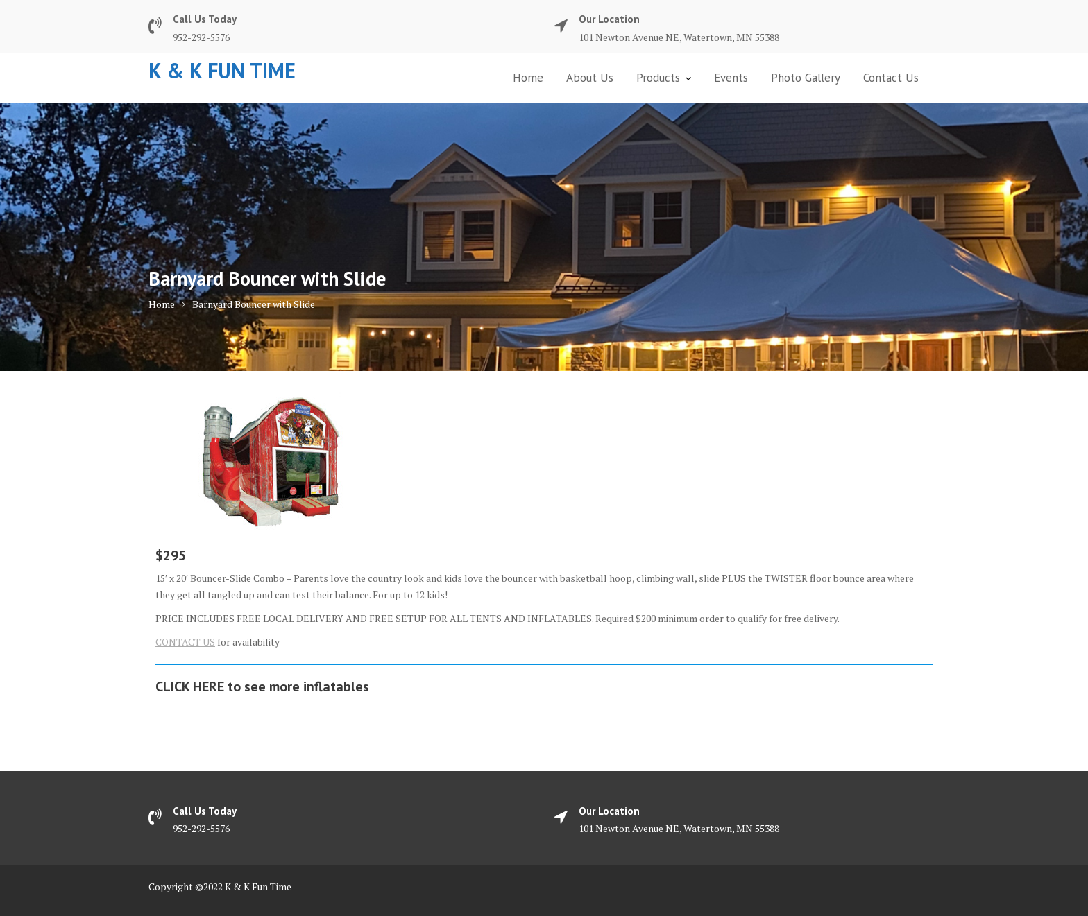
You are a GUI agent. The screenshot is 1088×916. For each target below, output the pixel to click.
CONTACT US (185, 641)
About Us (589, 77)
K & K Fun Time (222, 70)
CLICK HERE (189, 686)
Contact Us (891, 77)
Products (658, 77)
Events (731, 77)
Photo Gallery (805, 77)
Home (528, 77)
